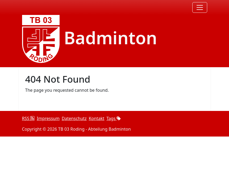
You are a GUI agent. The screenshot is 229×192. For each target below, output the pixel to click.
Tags (113, 118)
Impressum (48, 118)
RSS (28, 118)
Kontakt (97, 118)
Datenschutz (74, 118)
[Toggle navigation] (199, 7)
